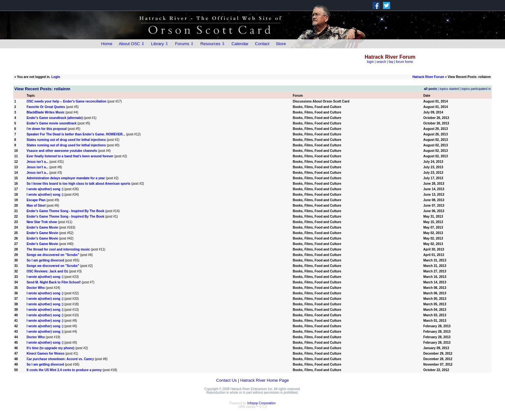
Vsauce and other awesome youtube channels (61, 150)
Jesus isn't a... (37, 161)
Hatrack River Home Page (264, 380)
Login (55, 77)
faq (391, 62)
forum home (404, 62)
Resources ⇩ (212, 43)
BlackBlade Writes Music (45, 112)
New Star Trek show (41, 222)
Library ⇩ (159, 43)
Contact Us (226, 380)
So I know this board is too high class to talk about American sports (78, 183)
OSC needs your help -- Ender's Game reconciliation (66, 101)
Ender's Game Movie (42, 227)
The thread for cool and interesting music (58, 249)
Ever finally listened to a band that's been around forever (69, 156)
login (370, 62)
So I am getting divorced (45, 260)
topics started (449, 89)
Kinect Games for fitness (45, 353)
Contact (262, 43)
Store (281, 43)
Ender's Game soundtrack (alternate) (54, 118)
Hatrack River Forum (428, 77)
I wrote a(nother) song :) (44, 189)
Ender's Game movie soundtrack (51, 123)
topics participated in (476, 89)
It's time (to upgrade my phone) (50, 348)
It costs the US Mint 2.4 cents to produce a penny (63, 370)
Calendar (240, 43)
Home (106, 43)
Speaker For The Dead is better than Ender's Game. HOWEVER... (75, 134)
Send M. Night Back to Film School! (53, 282)
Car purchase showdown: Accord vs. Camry (60, 359)
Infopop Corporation (261, 403)
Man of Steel (35, 205)
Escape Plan (35, 200)
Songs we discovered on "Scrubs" (52, 255)
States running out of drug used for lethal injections (66, 140)
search (381, 62)
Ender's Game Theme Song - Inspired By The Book (65, 211)
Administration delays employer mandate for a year (65, 178)
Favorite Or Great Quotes (45, 107)
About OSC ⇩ (132, 43)
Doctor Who (35, 288)
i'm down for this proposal (46, 129)
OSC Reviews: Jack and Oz (47, 271)
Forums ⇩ (184, 43)
